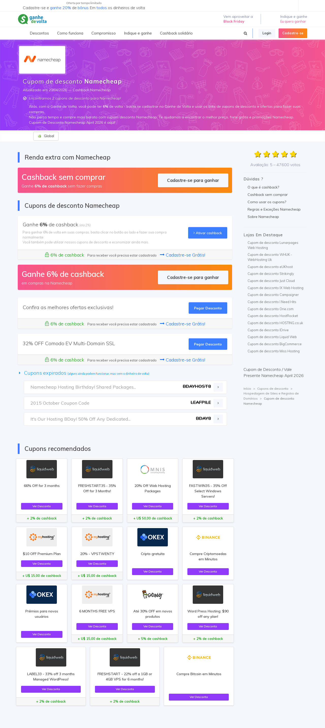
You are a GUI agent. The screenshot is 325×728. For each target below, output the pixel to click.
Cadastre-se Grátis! (182, 255)
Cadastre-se (292, 33)
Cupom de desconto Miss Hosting (274, 351)
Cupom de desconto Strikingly (271, 274)
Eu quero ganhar (293, 21)
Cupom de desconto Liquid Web (272, 337)
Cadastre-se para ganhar (193, 180)
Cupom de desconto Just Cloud (271, 281)
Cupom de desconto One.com (271, 309)
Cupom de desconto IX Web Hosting (275, 288)
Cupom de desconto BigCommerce (275, 344)
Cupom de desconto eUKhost (270, 267)
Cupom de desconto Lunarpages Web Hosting (273, 245)
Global (46, 136)
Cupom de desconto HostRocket (273, 316)
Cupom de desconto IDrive (268, 330)
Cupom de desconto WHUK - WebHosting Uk (270, 257)
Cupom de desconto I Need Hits (272, 302)
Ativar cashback (207, 232)
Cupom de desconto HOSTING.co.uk (275, 323)
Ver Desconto (41, 506)
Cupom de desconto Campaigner (273, 295)
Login (267, 33)
